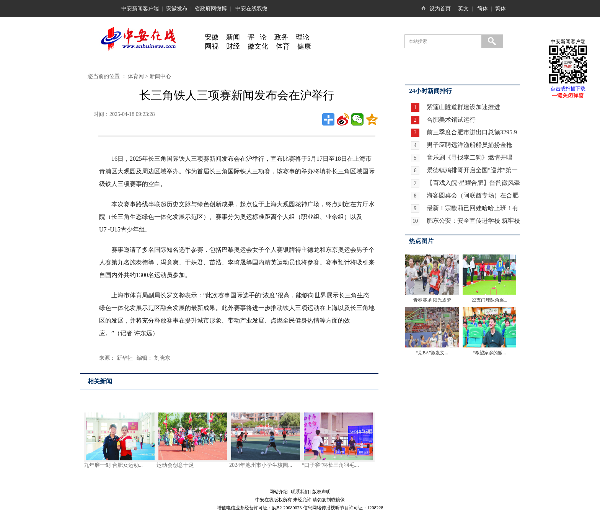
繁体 (500, 8)
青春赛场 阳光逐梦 (432, 300)
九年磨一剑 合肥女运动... (113, 465)
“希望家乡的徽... (489, 352)
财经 (233, 46)
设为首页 (440, 8)
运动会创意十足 (175, 465)
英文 (463, 8)
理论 (303, 37)
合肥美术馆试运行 (450, 119)
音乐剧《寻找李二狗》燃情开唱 (469, 157)
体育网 (136, 76)
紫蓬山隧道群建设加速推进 (462, 107)
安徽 (211, 37)
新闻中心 (160, 76)
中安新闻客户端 (140, 8)
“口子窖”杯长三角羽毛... (330, 465)
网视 (211, 46)
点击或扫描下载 (568, 88)
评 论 (257, 37)
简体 (482, 8)
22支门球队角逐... (489, 300)
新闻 (233, 37)
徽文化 (258, 46)
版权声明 (321, 491)
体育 (283, 46)
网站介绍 (278, 491)
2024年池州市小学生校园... (260, 465)
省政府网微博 (211, 8)
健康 (304, 46)
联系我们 (300, 491)
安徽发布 (177, 8)
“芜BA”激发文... (432, 352)
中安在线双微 (251, 8)
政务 (281, 37)
